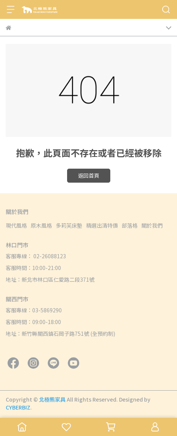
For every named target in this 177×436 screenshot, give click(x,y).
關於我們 (152, 225)
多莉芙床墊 (69, 225)
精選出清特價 (102, 225)
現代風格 (16, 225)
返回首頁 (88, 175)
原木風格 (41, 225)
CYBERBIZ (18, 407)
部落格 (130, 225)
